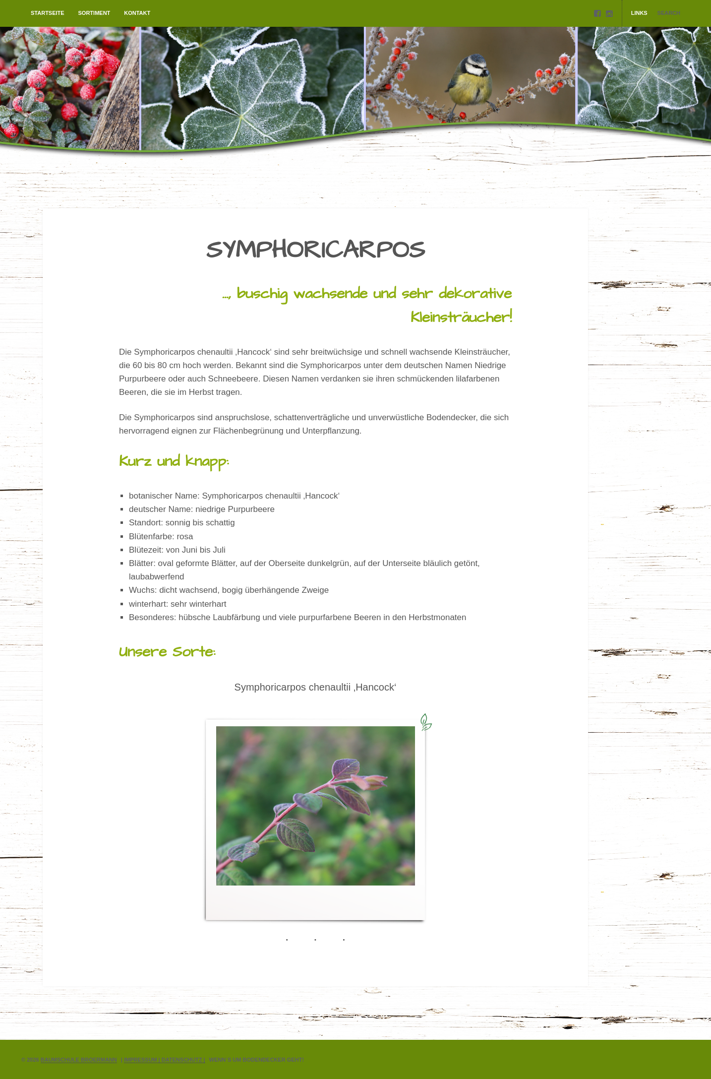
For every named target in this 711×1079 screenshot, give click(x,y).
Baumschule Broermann (79, 1060)
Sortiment (94, 13)
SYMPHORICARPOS (315, 250)
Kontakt (137, 13)
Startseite (47, 13)
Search (668, 13)
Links (639, 13)
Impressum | (143, 1060)
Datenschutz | (183, 1060)
